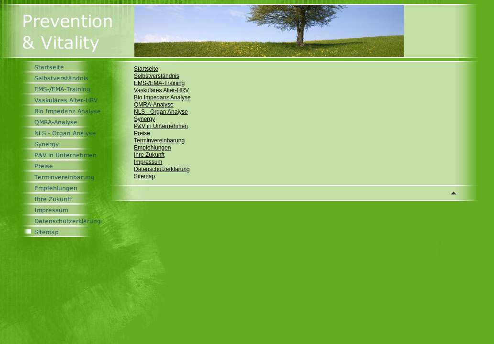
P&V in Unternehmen (161, 126)
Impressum (148, 162)
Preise (142, 133)
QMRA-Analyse (154, 104)
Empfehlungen (152, 147)
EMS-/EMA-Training (159, 83)
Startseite (146, 68)
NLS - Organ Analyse (161, 111)
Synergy (144, 119)
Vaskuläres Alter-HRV (161, 90)
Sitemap (144, 176)
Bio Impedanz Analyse (162, 97)
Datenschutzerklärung (162, 169)
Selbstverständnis (156, 76)
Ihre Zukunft (149, 154)
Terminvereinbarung (159, 140)
